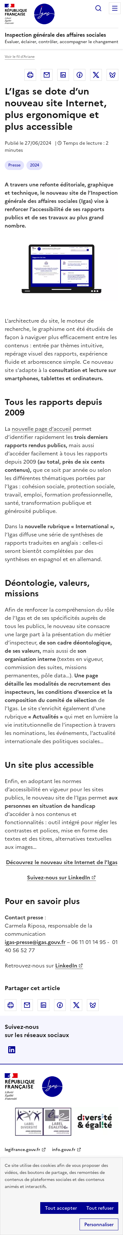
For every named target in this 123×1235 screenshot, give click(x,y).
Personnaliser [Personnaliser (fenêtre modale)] (99, 1224)
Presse (14, 165)
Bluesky (112, 75)
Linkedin (63, 75)
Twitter (96, 75)
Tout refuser (100, 1208)
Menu (115, 8)
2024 (34, 165)
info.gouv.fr (63, 1150)
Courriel (47, 75)
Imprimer (30, 75)
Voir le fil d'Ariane (20, 56)
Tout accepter (61, 1208)
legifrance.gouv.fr (22, 1150)
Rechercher (98, 8)
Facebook (79, 75)
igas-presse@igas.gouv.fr (35, 942)
